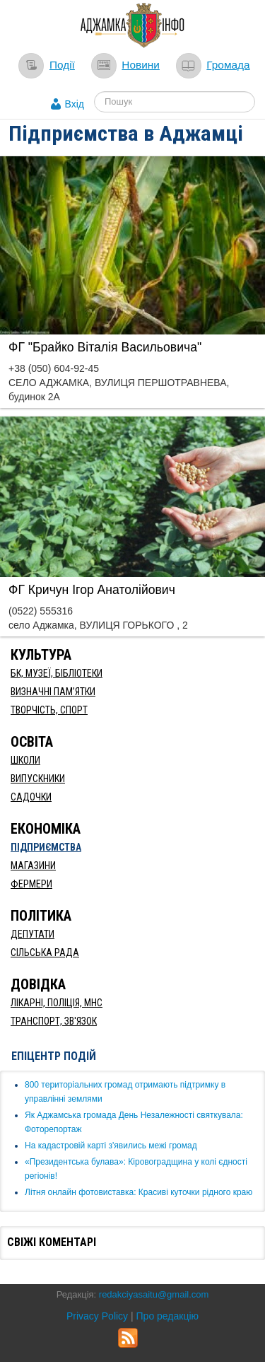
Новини (141, 65)
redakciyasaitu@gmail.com (154, 1294)
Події (62, 65)
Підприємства (46, 847)
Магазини (33, 865)
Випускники (38, 778)
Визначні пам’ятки (53, 691)
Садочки (31, 797)
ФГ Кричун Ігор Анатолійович (91, 590)
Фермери (31, 884)
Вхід (74, 104)
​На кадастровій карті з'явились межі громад (111, 1145)
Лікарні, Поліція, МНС (56, 1002)
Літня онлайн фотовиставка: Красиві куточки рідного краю (138, 1192)
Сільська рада (45, 952)
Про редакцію (167, 1316)
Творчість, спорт (49, 710)
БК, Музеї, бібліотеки (56, 673)
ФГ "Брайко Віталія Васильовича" (104, 347)
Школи (25, 760)
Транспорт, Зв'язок (54, 1021)
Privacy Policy (97, 1316)
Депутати (32, 934)
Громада (227, 65)
